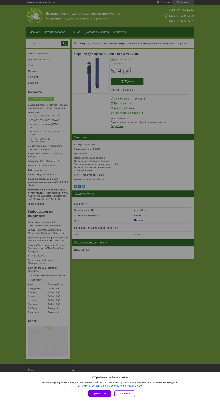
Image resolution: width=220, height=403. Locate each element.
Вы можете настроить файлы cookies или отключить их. (109, 385)
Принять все (100, 393)
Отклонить (125, 393)
